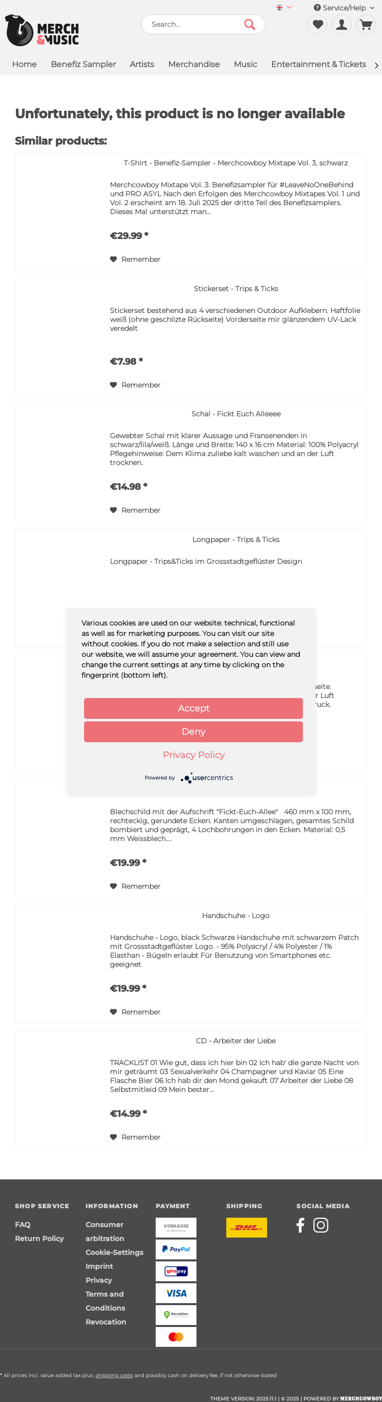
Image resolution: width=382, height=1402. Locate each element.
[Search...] (203, 24)
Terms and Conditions (105, 1301)
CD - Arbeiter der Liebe (236, 1040)
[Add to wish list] (135, 259)
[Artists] (142, 65)
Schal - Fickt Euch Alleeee (236, 413)
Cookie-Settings (114, 1252)
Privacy (99, 1280)
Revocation (106, 1322)
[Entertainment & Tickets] (318, 65)
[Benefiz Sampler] (83, 65)
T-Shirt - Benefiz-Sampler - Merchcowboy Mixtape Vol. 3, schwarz (236, 162)
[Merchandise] (194, 65)
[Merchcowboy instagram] (320, 1225)
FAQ (22, 1224)
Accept (193, 708)
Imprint (99, 1266)
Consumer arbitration (105, 1231)
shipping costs (114, 1375)
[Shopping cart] (366, 24)
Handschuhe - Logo (236, 915)
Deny (193, 731)
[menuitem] (284, 8)
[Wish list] (317, 24)
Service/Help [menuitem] (344, 7)
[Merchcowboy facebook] (303, 1225)
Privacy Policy (194, 755)
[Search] (249, 24)
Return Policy (39, 1238)
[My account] (342, 24)
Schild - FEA (236, 789)
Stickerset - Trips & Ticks (236, 288)
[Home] (24, 65)
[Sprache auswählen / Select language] (284, 8)
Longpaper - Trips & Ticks (236, 539)
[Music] (245, 65)
